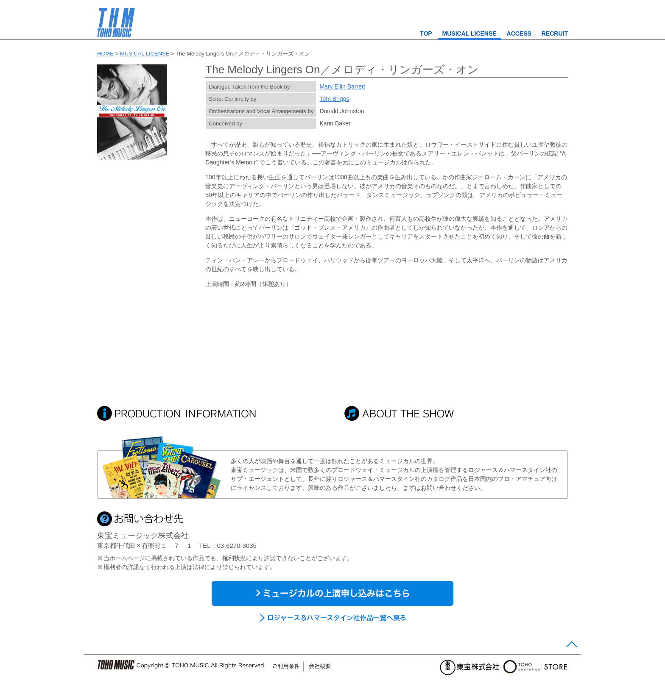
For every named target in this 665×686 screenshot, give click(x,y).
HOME (105, 53)
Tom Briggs (334, 98)
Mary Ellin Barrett (342, 86)
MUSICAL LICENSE (469, 33)
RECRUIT (555, 33)
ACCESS (519, 33)
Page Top (571, 646)
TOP (426, 33)
